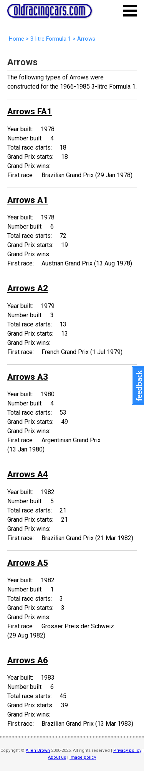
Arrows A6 (27, 660)
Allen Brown (38, 750)
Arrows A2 (27, 288)
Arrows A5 (27, 563)
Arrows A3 (27, 377)
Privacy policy (127, 750)
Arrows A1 (27, 200)
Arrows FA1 (29, 111)
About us (57, 757)
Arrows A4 (27, 474)
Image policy (83, 757)
